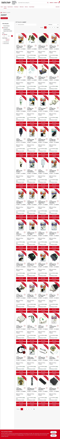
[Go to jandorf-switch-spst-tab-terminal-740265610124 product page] (54, 235)
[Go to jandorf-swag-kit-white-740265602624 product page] (32, 80)
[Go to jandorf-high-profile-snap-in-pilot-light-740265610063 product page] (21, 360)
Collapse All (7, 39)
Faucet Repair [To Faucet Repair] (31, 6)
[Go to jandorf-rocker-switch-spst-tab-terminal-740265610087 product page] (54, 297)
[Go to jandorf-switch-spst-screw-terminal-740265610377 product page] (32, 173)
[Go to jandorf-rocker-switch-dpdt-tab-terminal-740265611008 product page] (43, 48)
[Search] (48, 3)
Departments (10, 6)
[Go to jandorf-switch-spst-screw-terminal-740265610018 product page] (21, 235)
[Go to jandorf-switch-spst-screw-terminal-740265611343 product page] (32, 111)
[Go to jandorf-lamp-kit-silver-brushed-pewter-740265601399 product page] (21, 111)
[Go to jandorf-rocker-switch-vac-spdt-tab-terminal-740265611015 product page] (54, 391)
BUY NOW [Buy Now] (21, 62)
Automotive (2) (6, 41)
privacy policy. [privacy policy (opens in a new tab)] (21, 434)
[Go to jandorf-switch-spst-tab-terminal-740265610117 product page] (54, 111)
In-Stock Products (7, 29)
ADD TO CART (21, 60)
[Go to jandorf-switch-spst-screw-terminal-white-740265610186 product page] (43, 360)
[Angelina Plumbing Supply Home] (6, 2)
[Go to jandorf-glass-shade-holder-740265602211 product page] (54, 360)
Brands (5, 6)
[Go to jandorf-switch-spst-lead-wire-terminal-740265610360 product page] (21, 266)
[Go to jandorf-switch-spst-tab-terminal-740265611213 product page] (21, 204)
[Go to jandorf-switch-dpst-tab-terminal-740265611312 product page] (43, 204)
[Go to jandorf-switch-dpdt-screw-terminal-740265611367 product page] (43, 297)
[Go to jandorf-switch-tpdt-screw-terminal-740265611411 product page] (54, 48)
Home (2, 6)
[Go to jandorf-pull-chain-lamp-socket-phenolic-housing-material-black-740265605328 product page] (21, 142)
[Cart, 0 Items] (58, 2)
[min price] (4, 36)
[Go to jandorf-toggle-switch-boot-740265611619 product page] (32, 360)
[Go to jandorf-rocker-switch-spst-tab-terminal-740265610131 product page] (21, 329)
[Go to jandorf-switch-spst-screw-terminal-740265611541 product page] (32, 204)
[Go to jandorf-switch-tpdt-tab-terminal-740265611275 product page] (21, 48)
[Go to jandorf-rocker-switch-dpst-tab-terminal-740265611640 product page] (54, 80)
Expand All (7, 40)
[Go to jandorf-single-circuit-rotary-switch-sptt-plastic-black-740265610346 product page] (32, 297)
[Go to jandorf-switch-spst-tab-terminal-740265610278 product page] (43, 329)
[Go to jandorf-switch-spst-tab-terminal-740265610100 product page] (54, 329)
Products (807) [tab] (4, 18)
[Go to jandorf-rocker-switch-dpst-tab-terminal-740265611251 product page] (43, 142)
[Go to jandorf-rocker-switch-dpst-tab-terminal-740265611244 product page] (32, 266)
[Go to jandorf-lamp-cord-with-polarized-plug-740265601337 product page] (32, 329)
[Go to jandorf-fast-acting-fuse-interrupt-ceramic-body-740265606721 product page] (32, 391)
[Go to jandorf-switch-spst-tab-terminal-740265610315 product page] (54, 204)
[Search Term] (33, 3)
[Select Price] (12, 36)
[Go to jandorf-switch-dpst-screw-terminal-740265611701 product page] (43, 80)
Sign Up (55, 2)
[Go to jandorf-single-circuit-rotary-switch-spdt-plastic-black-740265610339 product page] (21, 297)
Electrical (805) (6, 43)
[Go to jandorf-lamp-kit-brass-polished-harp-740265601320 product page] (21, 173)
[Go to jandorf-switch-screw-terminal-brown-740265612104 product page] (54, 142)
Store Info (57, 6)
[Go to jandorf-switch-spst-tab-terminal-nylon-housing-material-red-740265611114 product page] (43, 111)
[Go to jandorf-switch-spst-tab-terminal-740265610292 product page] (43, 235)
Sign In (51, 2)
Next (57, 27)
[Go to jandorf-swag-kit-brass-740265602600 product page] (21, 80)
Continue (53, 432)
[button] (26, 6)
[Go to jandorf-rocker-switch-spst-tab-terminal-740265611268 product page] (54, 266)
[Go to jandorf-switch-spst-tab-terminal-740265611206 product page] (54, 173)
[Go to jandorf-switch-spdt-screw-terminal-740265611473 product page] (32, 142)
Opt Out (53, 435)
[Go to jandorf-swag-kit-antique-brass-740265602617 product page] (32, 48)
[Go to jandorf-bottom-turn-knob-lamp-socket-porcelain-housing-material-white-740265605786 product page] (43, 173)
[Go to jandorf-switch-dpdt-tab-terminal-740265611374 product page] (32, 235)
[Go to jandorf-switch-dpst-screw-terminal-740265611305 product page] (43, 266)
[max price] (9, 36)
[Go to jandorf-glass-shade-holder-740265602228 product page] (21, 391)
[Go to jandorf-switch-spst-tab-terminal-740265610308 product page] (43, 391)
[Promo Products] (2, 25)
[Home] (1, 12)
